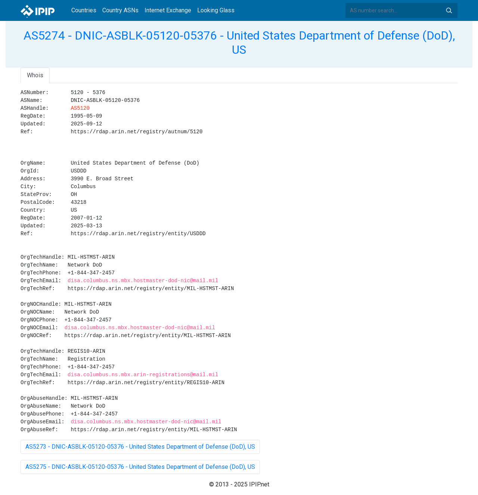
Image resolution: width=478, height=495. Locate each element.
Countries (83, 10)
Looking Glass (216, 10)
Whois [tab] (35, 75)
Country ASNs (120, 10)
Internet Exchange (168, 10)
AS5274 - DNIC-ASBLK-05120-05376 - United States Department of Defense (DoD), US (239, 42)
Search (449, 10)
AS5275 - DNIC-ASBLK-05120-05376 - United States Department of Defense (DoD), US (140, 466)
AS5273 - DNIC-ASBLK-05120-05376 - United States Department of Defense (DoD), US (140, 446)
